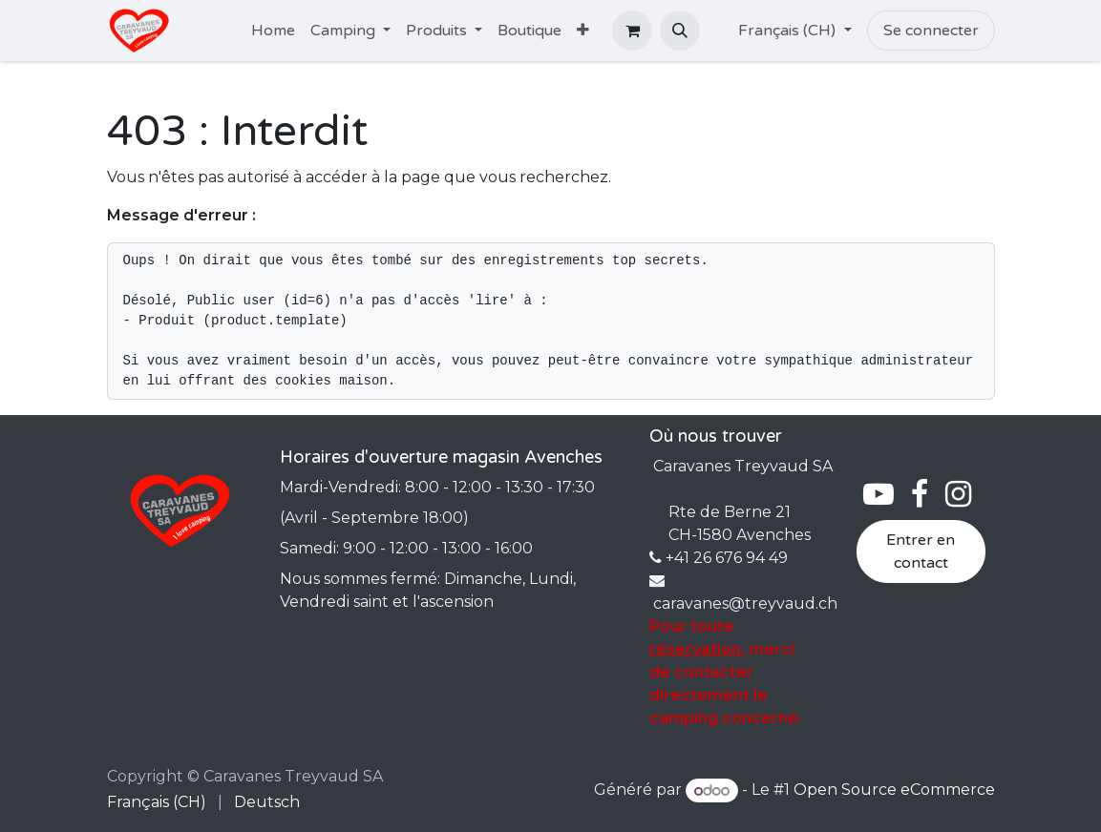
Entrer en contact (920, 551)
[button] (680, 30)
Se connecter (931, 30)
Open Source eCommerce (894, 790)
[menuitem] (273, 30)
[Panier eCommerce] (632, 30)
